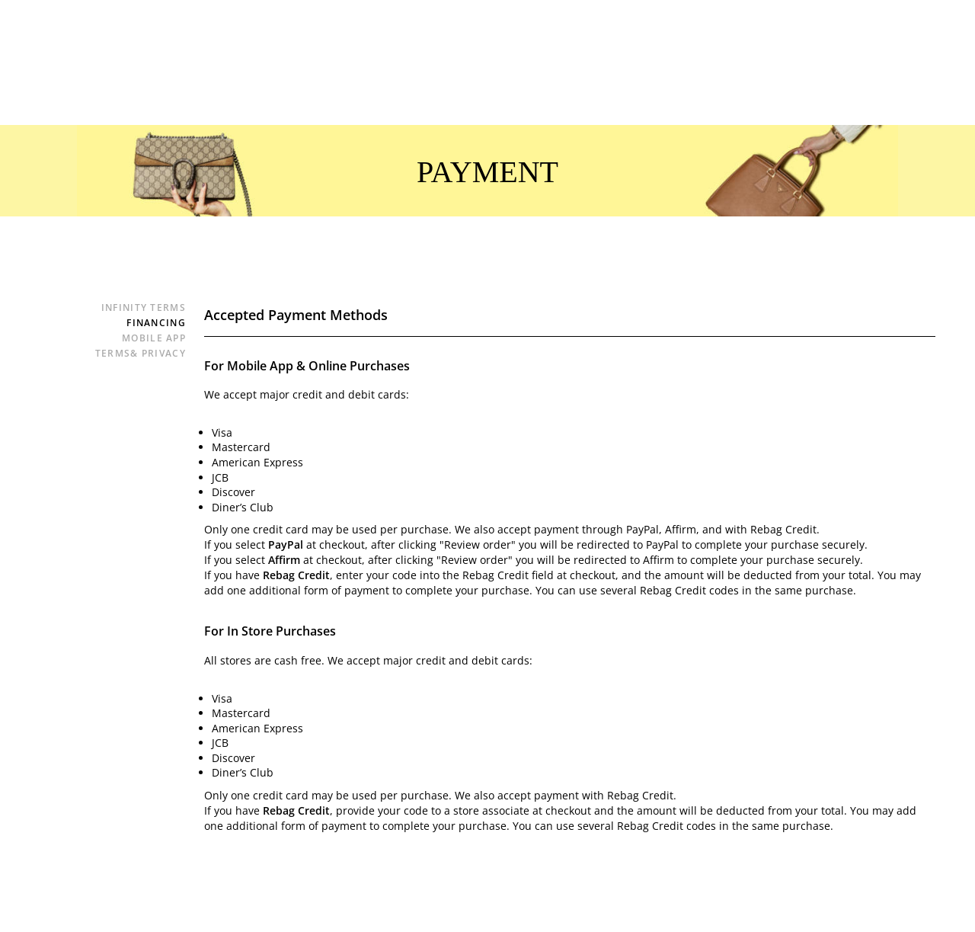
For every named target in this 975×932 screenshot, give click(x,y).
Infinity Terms (143, 307)
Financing (156, 322)
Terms (140, 353)
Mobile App (154, 337)
